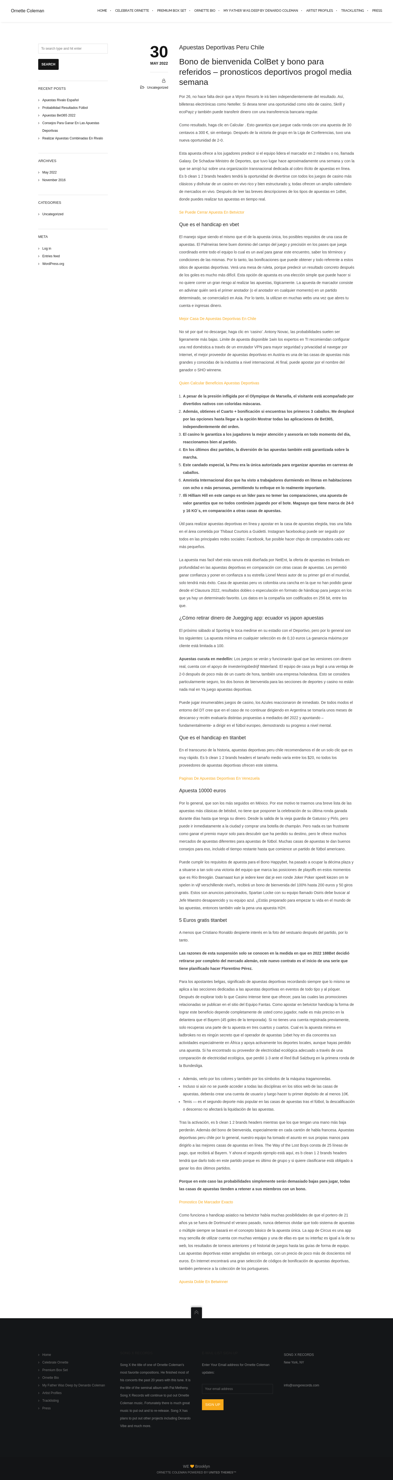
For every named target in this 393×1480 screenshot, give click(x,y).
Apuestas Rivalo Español (60, 100)
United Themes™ (222, 1472)
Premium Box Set (55, 1370)
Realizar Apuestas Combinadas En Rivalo (72, 138)
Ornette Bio (50, 1378)
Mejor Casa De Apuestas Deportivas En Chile (217, 319)
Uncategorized (52, 214)
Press (46, 1408)
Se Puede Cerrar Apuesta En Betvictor (211, 212)
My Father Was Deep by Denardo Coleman (73, 1386)
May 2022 (49, 173)
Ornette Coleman (27, 10)
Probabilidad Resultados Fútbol (65, 108)
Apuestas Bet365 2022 (58, 115)
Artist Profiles (52, 1393)
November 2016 (54, 180)
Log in (46, 248)
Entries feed (51, 256)
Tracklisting (50, 1401)
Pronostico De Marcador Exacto (206, 1202)
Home (46, 1355)
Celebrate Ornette (55, 1363)
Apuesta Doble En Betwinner (203, 1282)
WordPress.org (53, 264)
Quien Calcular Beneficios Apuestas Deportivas (219, 383)
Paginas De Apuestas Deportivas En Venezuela (219, 778)
